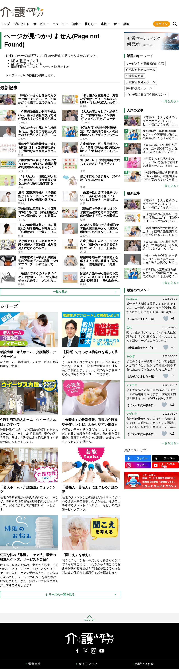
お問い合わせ (144, 664)
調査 (126, 24)
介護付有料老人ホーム (140, 82)
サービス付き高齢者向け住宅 (145, 63)
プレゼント (21, 24)
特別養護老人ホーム (139, 88)
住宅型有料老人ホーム (140, 69)
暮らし (89, 24)
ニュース (58, 24)
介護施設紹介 (134, 75)
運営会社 (34, 664)
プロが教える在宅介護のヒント (146, 94)
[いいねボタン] (166, 318)
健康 (75, 24)
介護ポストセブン (136, 450)
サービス (39, 24)
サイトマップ (88, 664)
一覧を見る (169, 101)
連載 (104, 24)
